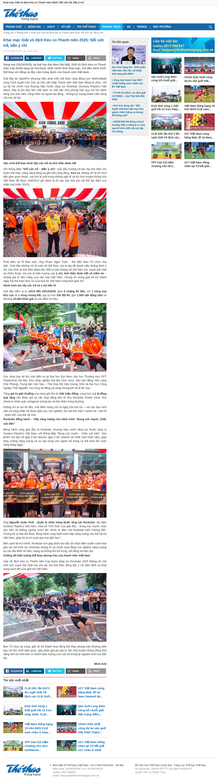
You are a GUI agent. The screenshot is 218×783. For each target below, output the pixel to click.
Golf (51, 26)
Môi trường (162, 26)
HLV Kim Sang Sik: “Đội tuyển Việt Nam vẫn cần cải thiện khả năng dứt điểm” (128, 70)
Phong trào (111, 26)
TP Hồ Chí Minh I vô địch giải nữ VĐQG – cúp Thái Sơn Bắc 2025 (128, 96)
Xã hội (66, 26)
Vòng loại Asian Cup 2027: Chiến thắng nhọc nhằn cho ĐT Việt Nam (127, 83)
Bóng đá (34, 26)
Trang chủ (13, 26)
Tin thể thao (86, 26)
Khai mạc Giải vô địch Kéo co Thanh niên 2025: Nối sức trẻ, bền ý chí (67, 32)
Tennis (142, 26)
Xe (129, 26)
